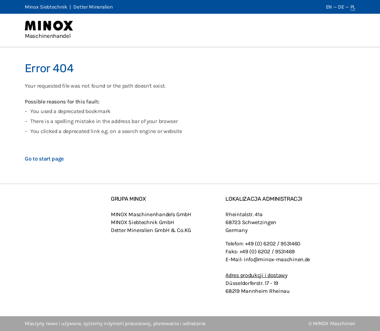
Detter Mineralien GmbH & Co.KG (151, 230)
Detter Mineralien (93, 7)
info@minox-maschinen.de (277, 259)
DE (341, 7)
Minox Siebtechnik (46, 7)
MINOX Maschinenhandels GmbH (151, 214)
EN (329, 7)
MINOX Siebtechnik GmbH (142, 222)
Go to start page (44, 158)
